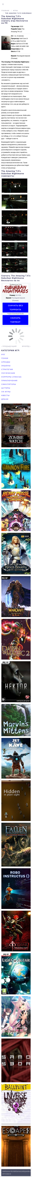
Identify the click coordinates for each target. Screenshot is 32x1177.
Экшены (5, 366)
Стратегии (7, 369)
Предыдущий (9, 346)
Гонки (4, 358)
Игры (15, 10)
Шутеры (5, 388)
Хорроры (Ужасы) (11, 377)
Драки (4, 399)
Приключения (9, 381)
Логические (8, 373)
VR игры (6, 392)
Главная (5, 10)
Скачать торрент (15, 320)
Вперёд (26, 346)
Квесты (5, 395)
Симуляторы (8, 384)
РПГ (3, 355)
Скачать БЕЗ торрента (15, 307)
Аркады (5, 362)
